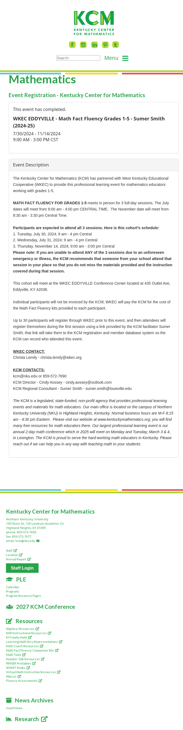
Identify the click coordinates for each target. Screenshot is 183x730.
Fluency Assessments (24, 680)
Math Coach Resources (24, 646)
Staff (11, 550)
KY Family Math (19, 637)
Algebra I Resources (22, 628)
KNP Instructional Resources (28, 633)
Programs (12, 591)
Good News (14, 708)
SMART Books (18, 667)
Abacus (13, 676)
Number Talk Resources (25, 659)
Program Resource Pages (23, 595)
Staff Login (22, 568)
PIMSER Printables (21, 663)
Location (14, 555)
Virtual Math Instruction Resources (33, 672)
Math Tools (16, 654)
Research (27, 718)
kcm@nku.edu (28, 540)
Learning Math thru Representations (34, 641)
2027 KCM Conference (40, 606)
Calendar (12, 587)
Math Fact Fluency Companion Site (32, 650)
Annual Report (18, 559)
